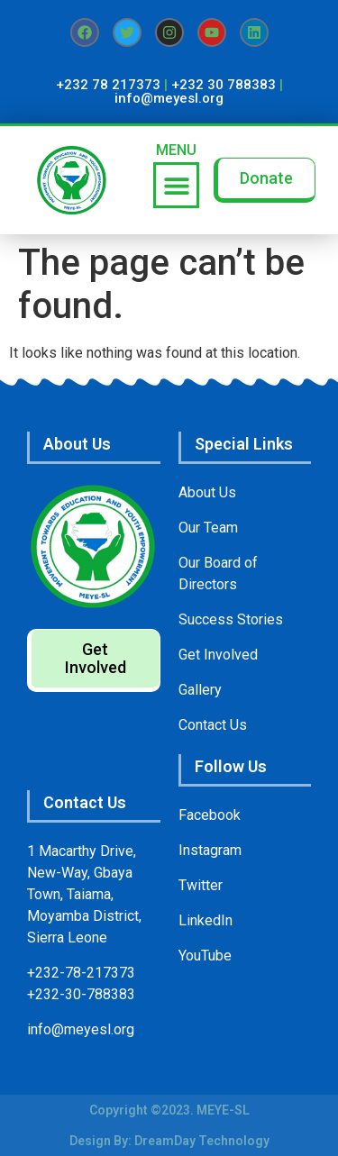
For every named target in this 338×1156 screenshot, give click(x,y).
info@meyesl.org (169, 98)
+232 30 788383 (223, 85)
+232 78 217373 (108, 85)
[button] (176, 185)
